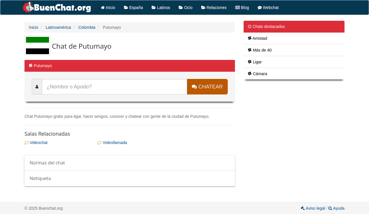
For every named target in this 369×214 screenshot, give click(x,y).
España (133, 7)
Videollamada (112, 142)
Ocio (186, 7)
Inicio (108, 7)
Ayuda (336, 208)
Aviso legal (313, 208)
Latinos (161, 7)
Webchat (268, 7)
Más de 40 (260, 50)
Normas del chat (47, 163)
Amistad (257, 38)
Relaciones (214, 7)
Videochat (36, 142)
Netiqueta (40, 178)
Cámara (257, 73)
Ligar (255, 62)
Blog (242, 7)
